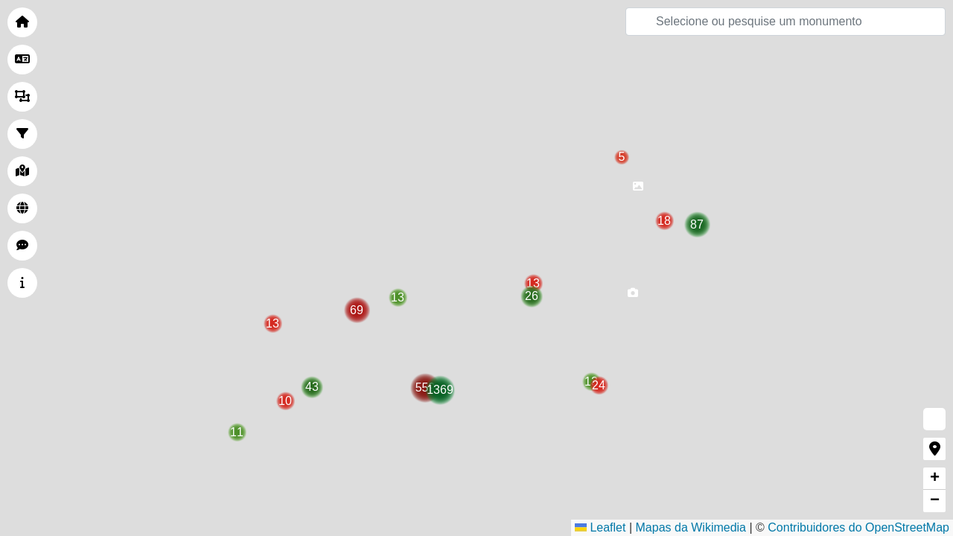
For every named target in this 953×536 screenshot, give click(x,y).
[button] (638, 190)
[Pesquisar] (785, 21)
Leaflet (600, 527)
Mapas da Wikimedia (691, 527)
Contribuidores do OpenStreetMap (858, 527)
